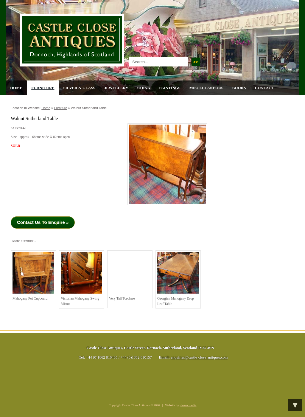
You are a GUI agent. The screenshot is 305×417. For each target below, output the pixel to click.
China (143, 88)
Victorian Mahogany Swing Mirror (81, 279)
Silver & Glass (79, 88)
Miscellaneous (206, 88)
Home (16, 88)
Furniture (42, 88)
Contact (264, 88)
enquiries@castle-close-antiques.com (199, 357)
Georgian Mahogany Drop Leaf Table (178, 279)
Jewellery (116, 88)
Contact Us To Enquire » (43, 222)
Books (239, 88)
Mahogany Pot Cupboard (33, 276)
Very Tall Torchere (129, 276)
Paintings (169, 88)
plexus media (188, 405)
